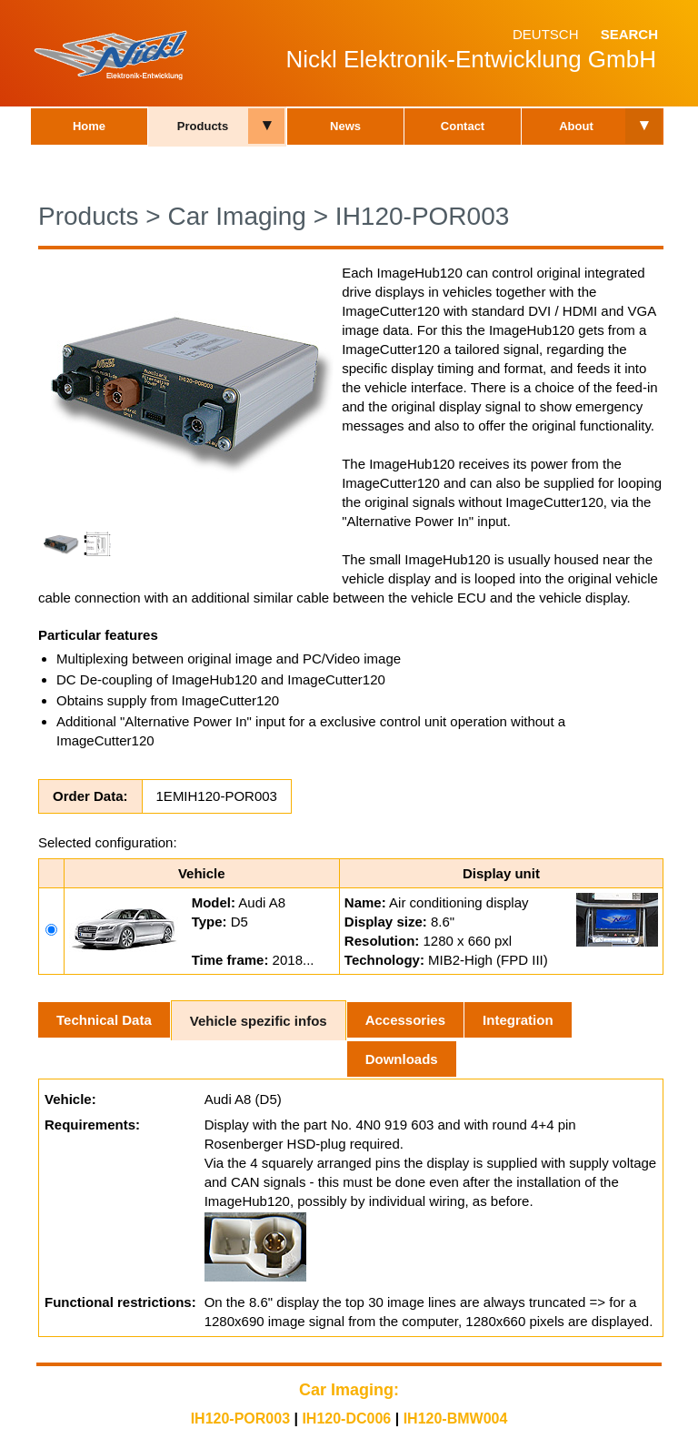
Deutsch (546, 34)
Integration (518, 1020)
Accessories (405, 1020)
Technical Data (104, 1020)
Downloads (401, 1059)
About (576, 126)
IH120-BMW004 (456, 1418)
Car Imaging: (349, 1390)
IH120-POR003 (422, 216)
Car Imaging (236, 216)
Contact (462, 126)
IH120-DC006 (346, 1418)
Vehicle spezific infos (258, 1020)
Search (629, 34)
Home (89, 126)
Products (202, 126)
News (345, 126)
